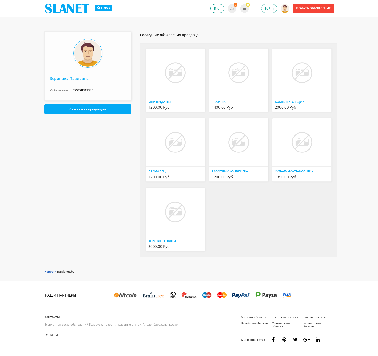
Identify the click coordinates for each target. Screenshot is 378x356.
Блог (217, 8)
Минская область (253, 317)
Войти (269, 8)
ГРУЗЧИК (219, 101)
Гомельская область (317, 317)
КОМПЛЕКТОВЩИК (289, 101)
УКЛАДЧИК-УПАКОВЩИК (294, 171)
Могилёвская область (281, 324)
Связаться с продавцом (87, 109)
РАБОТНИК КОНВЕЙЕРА (230, 171)
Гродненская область (312, 324)
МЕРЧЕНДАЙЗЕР (160, 101)
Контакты (52, 317)
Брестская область (285, 317)
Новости (50, 272)
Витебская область (254, 323)
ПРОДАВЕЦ (157, 171)
